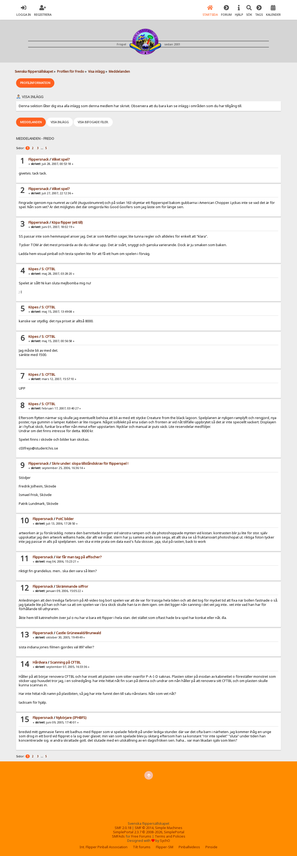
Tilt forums (142, 847)
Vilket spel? (61, 159)
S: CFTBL (48, 269)
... (42, 148)
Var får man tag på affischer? (78, 557)
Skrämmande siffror (72, 586)
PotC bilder (65, 519)
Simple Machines (168, 828)
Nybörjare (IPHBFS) (71, 717)
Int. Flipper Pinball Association (103, 847)
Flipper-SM (164, 847)
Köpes (33, 269)
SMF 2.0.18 (123, 828)
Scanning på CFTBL (65, 662)
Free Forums (141, 836)
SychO (165, 840)
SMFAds (118, 836)
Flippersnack (38, 159)
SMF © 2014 (144, 828)
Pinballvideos (189, 847)
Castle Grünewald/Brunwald (78, 633)
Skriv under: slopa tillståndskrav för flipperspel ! (90, 463)
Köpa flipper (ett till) (67, 222)
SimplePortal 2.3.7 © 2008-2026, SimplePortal (148, 832)
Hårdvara (40, 662)
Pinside (211, 847)
